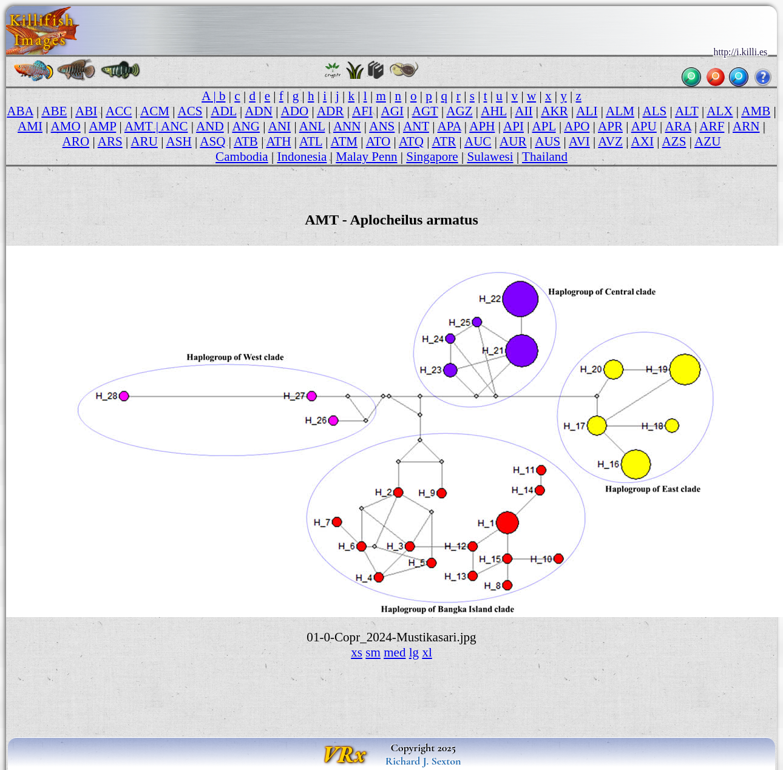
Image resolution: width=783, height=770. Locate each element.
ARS (110, 141)
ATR (444, 141)
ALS (655, 111)
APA (449, 126)
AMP (102, 126)
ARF (711, 126)
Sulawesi (490, 156)
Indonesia (302, 156)
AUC (478, 141)
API (513, 126)
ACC (119, 111)
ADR (330, 111)
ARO (76, 141)
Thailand (545, 156)
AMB (755, 111)
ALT (687, 111)
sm (373, 652)
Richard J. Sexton (423, 761)
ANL (312, 126)
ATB (246, 141)
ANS (382, 126)
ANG (246, 126)
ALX (720, 111)
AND (210, 126)
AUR (513, 141)
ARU (144, 141)
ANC (174, 126)
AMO (66, 126)
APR (610, 126)
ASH (178, 141)
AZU (707, 141)
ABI (86, 111)
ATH (278, 141)
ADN (259, 111)
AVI (579, 141)
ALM (620, 111)
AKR (554, 111)
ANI (279, 126)
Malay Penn (366, 156)
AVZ (610, 141)
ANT (416, 126)
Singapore (432, 156)
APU (644, 126)
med (394, 652)
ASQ (212, 141)
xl (427, 652)
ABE (54, 111)
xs (356, 652)
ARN (746, 126)
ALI (586, 111)
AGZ (459, 111)
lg (414, 652)
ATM (344, 141)
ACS (190, 111)
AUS (547, 141)
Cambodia (241, 156)
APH (482, 126)
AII (523, 111)
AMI (30, 126)
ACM (154, 111)
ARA (678, 126)
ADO (295, 111)
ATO (378, 141)
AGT (425, 111)
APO (576, 126)
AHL (494, 111)
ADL (224, 111)
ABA (20, 111)
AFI (362, 111)
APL (544, 126)
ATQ (411, 141)
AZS (674, 141)
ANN (347, 126)
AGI (392, 111)
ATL (310, 141)
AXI (642, 141)
